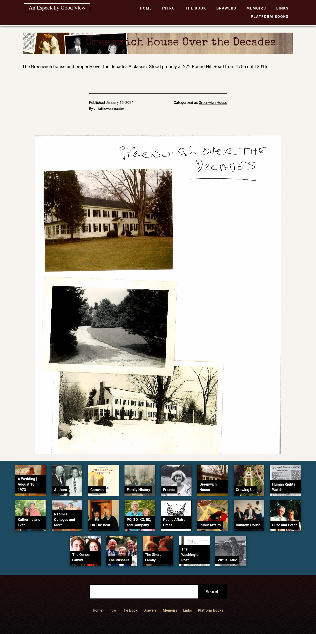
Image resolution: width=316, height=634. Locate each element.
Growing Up (245, 490)
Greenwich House (213, 102)
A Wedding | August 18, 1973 (27, 484)
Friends (169, 490)
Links (282, 8)
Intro (168, 8)
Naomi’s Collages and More (64, 519)
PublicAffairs (210, 525)
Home (146, 8)
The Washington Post (191, 554)
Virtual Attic (227, 560)
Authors (60, 490)
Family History (138, 490)
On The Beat (100, 525)
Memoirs (256, 8)
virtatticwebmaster (109, 109)
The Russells (119, 560)
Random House (248, 525)
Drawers (226, 8)
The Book (195, 8)
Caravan (97, 490)
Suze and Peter (284, 525)
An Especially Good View (57, 8)
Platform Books (270, 16)
